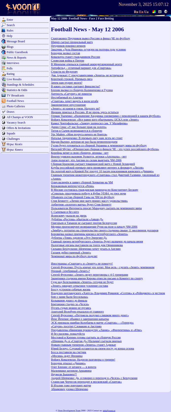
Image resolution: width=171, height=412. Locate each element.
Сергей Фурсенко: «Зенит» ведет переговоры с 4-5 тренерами (89, 274)
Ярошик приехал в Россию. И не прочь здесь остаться (85, 112)
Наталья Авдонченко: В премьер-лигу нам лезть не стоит (87, 138)
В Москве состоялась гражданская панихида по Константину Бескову (94, 189)
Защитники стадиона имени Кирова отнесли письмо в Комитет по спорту (97, 278)
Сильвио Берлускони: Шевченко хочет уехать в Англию (86, 249)
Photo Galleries (16, 106)
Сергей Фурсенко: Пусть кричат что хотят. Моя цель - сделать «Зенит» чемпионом (102, 267)
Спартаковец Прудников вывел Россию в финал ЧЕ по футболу (90, 38)
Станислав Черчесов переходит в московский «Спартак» (86, 381)
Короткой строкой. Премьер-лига (72, 79)
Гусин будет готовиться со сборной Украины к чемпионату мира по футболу (99, 145)
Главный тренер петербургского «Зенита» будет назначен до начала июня (97, 241)
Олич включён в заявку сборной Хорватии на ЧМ (82, 182)
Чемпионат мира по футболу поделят (74, 256)
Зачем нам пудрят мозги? (66, 82)
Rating (11, 74)
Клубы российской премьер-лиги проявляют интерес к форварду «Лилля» (97, 167)
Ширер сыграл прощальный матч (72, 42)
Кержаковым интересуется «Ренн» (72, 186)
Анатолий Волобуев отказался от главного (77, 311)
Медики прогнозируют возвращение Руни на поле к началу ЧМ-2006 (94, 226)
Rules (10, 30)
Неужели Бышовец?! (64, 374)
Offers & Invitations (19, 128)
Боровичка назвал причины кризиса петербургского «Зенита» (89, 234)
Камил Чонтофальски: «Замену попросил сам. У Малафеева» (89, 123)
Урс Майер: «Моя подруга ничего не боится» (79, 134)
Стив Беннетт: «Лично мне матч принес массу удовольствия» (89, 201)
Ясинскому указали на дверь (69, 215)
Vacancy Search (16, 122)
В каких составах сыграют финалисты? (75, 86)
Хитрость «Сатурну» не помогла (71, 93)
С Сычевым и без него (65, 212)
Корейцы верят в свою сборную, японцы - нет (80, 153)
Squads (11, 133)
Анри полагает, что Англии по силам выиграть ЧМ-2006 (86, 160)
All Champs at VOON (20, 117)
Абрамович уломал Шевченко (69, 389)
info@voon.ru (109, 410)
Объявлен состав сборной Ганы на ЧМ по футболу (82, 197)
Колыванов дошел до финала (69, 300)
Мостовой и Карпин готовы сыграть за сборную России (86, 337)
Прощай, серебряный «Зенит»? (70, 271)
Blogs (10, 46)
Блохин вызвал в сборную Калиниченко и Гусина (82, 90)
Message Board (16, 41)
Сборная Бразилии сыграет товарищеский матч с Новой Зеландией (93, 164)
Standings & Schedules (20, 84)
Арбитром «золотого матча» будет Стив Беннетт (81, 204)
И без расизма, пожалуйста (68, 333)
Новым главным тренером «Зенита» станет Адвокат (83, 345)
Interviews (13, 63)
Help (9, 36)
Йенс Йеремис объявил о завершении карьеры (80, 319)
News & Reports (16, 57)
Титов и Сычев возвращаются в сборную (76, 130)
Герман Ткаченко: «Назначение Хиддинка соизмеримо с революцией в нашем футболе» (106, 116)
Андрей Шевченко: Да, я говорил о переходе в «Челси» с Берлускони (94, 378)
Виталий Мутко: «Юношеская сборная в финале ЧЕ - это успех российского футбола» (105, 149)
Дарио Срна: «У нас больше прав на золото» (79, 127)
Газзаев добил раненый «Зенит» (71, 252)
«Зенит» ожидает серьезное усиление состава (79, 285)
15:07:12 (161, 4)
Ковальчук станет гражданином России (75, 57)
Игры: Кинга (15, 149)
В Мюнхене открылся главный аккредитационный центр (86, 64)
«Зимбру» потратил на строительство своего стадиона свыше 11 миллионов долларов (104, 230)
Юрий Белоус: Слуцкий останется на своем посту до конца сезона (92, 348)
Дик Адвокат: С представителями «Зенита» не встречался (87, 75)
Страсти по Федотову (64, 71)
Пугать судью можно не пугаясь (71, 308)
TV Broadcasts (15, 95)
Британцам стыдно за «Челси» (70, 304)
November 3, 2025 (135, 4)
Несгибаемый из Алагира (67, 97)
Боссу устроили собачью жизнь (70, 289)
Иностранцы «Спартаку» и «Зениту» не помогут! (82, 263)
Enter (10, 19)
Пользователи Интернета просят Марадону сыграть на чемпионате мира (96, 208)
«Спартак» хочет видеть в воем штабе (74, 101)
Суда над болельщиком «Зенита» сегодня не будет (82, 282)
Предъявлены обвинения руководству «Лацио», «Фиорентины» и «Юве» (96, 330)
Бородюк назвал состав (65, 53)
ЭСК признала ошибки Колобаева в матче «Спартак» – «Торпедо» (92, 322)
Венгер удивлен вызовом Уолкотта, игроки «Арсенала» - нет (88, 156)
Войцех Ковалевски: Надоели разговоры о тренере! (83, 359)
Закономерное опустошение (68, 105)
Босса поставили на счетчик (68, 352)
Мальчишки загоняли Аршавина (71, 370)
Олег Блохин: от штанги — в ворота (73, 367)
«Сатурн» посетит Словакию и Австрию (76, 326)
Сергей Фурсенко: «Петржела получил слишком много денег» (90, 315)
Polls (10, 68)
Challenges (13, 139)
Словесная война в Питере (67, 60)
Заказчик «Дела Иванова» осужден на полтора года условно (88, 49)
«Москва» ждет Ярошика (66, 356)
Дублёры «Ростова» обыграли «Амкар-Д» (77, 219)
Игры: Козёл (14, 144)
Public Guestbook (17, 52)
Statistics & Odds (17, 90)
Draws (10, 111)
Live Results (14, 79)
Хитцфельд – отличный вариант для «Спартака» (81, 68)
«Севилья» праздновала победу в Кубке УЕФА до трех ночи (88, 193)
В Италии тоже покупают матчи (71, 385)
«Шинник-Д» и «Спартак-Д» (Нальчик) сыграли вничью (86, 341)
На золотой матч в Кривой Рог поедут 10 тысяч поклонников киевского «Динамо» (102, 171)
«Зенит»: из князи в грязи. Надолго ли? (75, 108)
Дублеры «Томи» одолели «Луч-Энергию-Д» (79, 237)
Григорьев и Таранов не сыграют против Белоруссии (84, 223)
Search (11, 25)
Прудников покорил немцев (68, 46)
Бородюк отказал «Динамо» (68, 363)
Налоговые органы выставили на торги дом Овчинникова (87, 245)
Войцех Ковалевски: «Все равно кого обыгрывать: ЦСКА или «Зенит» (95, 119)
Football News (15, 101)
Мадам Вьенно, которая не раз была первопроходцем (84, 141)
